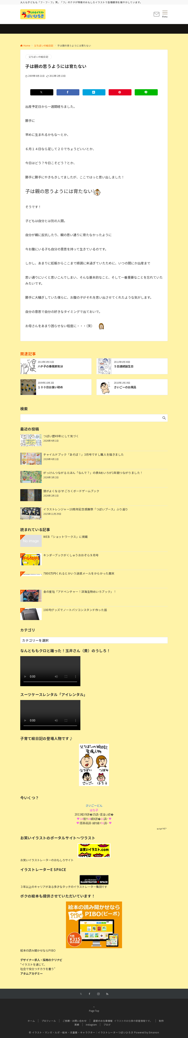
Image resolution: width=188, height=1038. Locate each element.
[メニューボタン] (165, 14)
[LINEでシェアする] (146, 92)
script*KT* (162, 828)
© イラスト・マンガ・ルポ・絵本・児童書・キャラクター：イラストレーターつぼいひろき (81, 1032)
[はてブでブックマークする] (94, 92)
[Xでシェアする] (41, 92)
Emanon (154, 1032)
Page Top (94, 1008)
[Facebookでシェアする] (68, 92)
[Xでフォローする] (81, 994)
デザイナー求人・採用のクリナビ (41, 960)
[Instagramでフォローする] (98, 994)
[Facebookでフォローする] (89, 994)
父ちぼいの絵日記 (38, 56)
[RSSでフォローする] (107, 994)
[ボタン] (156, 15)
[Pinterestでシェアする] (120, 92)
